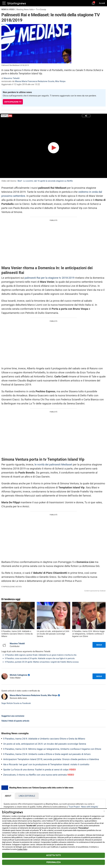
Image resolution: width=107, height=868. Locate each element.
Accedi (102, 3)
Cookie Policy (22, 849)
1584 (55, 819)
